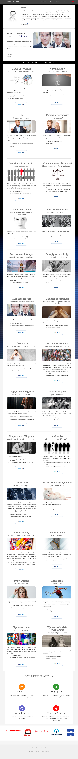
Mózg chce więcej (21, 68)
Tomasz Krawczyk (24, 23)
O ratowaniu (56, 118)
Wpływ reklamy (21, 627)
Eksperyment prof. (21, 302)
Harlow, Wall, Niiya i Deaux (57, 257)
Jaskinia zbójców (57, 391)
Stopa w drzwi (57, 532)
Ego (22, 115)
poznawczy (57, 115)
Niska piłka (57, 581)
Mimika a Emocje (21, 299)
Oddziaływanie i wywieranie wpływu (21, 439)
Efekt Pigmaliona (21, 209)
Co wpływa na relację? (57, 254)
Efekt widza (21, 343)
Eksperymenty (56, 166)
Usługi (50, 1)
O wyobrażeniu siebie (21, 118)
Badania (21, 72)
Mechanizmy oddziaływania (21, 486)
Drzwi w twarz (21, 581)
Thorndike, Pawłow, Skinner (56, 72)
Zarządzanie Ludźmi (57, 209)
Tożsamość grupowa (57, 343)
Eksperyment (21, 395)
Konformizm (57, 436)
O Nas (64, 1)
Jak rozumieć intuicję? (21, 254)
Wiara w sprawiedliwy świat (57, 163)
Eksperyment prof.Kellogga (57, 633)
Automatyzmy (21, 532)
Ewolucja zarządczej (57, 212)
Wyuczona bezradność (57, 299)
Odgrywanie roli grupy (22, 391)
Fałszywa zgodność (21, 166)
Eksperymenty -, (56, 303)
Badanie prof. (21, 257)
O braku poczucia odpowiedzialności (21, 346)
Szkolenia (43, 1)
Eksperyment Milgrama (21, 436)
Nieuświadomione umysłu (21, 536)
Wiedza (57, 1)
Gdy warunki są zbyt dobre (57, 482)
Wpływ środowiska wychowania (57, 628)
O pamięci (21, 630)
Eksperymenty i (56, 439)
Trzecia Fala (21, 482)
